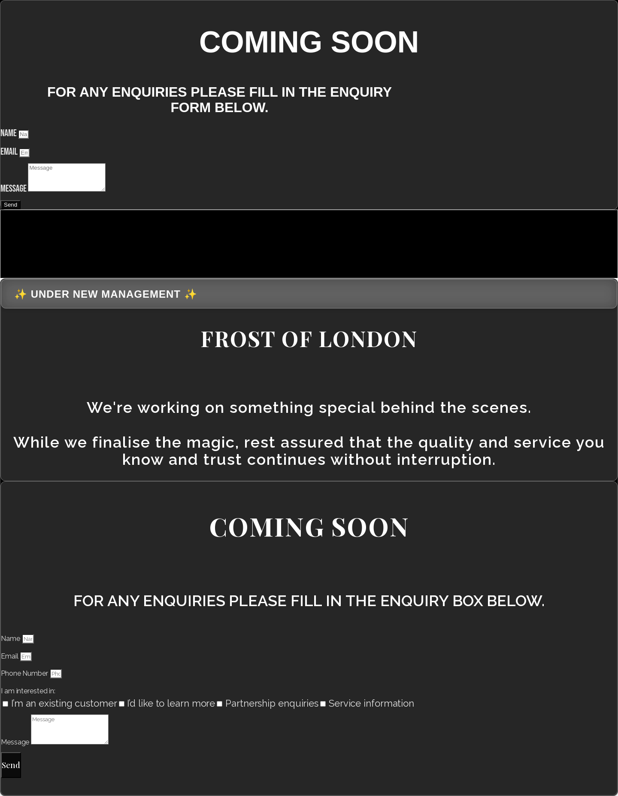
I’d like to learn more (171, 703)
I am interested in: (28, 691)
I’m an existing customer (64, 703)
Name (9, 133)
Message (14, 189)
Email (9, 152)
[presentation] (64, 242)
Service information (371, 703)
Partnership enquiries (271, 703)
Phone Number (25, 673)
